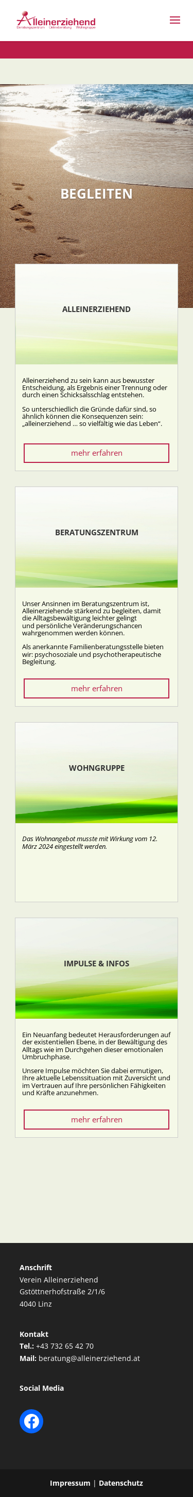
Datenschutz (121, 1483)
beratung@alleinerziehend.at (89, 1358)
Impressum (70, 1483)
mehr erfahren (96, 453)
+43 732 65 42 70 (65, 1346)
